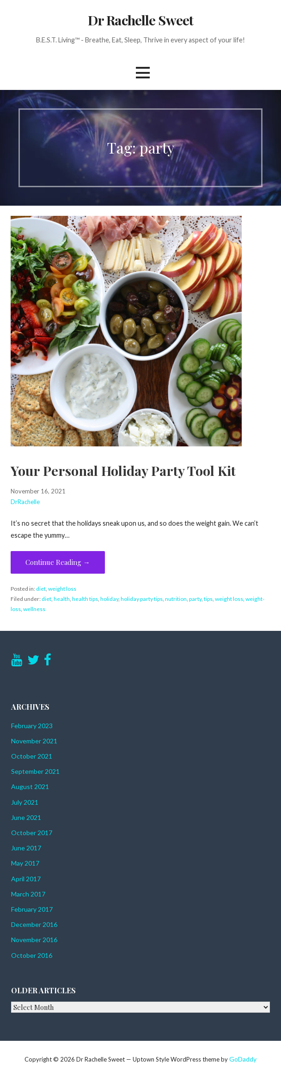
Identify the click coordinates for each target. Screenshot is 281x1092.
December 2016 (34, 924)
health (62, 598)
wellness (34, 608)
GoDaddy (243, 1059)
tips (208, 598)
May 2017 (25, 863)
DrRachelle (25, 501)
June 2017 (26, 848)
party (195, 598)
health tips (85, 598)
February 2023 (32, 726)
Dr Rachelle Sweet (140, 20)
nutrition (176, 598)
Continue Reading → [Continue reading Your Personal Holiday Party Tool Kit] (57, 562)
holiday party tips (142, 598)
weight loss (62, 588)
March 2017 (28, 894)
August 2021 (30, 786)
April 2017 (26, 879)
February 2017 (32, 909)
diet (41, 588)
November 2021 (34, 741)
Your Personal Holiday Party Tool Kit (123, 470)
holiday (109, 598)
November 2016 (34, 940)
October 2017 (31, 833)
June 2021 (26, 817)
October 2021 (31, 756)
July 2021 (24, 802)
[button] (142, 72)
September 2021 (35, 771)
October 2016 (31, 955)
